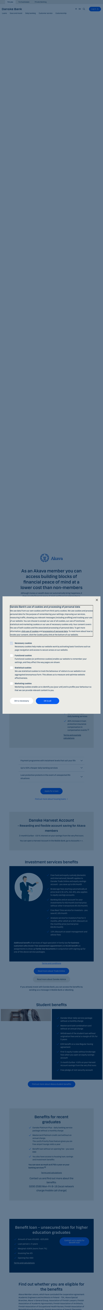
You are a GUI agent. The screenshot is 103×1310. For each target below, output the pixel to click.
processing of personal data (55, 631)
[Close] (97, 600)
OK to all (47, 701)
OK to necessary (21, 701)
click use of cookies (30, 631)
